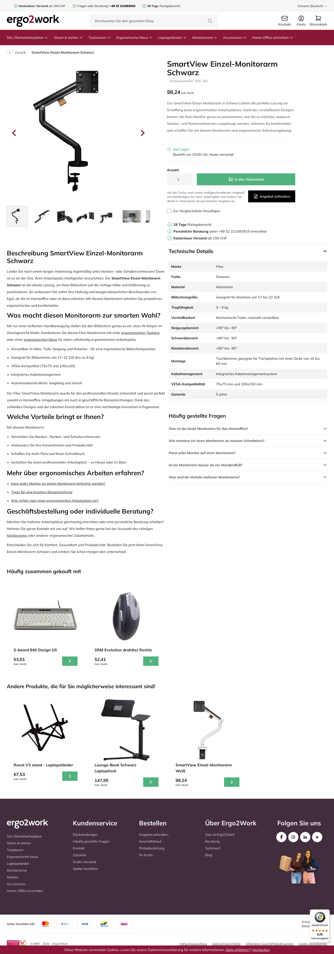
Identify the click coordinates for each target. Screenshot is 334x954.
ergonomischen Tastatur (140, 333)
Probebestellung (151, 848)
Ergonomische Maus (134, 37)
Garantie (79, 855)
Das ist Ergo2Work (220, 834)
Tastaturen (99, 37)
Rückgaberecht (163, 6)
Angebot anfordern (271, 196)
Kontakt (79, 848)
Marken (13, 877)
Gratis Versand (84, 862)
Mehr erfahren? (238, 950)
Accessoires (234, 37)
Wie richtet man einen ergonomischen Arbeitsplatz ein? (55, 500)
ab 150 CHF (42, 6)
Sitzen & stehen (68, 37)
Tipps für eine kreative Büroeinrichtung (41, 492)
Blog (208, 855)
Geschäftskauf (150, 841)
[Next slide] (142, 133)
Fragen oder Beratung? (93, 6)
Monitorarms (17, 535)
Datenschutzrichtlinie (226, 944)
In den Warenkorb (246, 179)
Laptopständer (172, 37)
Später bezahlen (85, 868)
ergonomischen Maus (40, 339)
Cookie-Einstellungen (312, 944)
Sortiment (212, 848)
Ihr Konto (146, 855)
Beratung (212, 841)
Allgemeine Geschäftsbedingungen (269, 944)
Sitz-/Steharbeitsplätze (27, 37)
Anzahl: (173, 170)
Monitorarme (204, 37)
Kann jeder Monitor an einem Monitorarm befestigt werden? (58, 483)
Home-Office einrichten (272, 37)
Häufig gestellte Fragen (91, 841)
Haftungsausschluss (193, 944)
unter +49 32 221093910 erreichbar (220, 231)
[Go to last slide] (14, 133)
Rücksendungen (85, 834)
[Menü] (327, 912)
